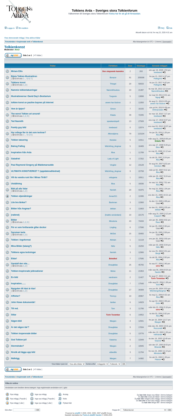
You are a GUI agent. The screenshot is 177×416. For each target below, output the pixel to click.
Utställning (16, 183)
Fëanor (158, 359)
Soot (158, 285)
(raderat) (15, 215)
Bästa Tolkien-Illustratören (24, 76)
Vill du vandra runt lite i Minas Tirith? (29, 177)
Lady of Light (113, 159)
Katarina (113, 340)
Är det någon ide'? (20, 327)
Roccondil (158, 328)
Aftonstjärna (113, 134)
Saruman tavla (18, 232)
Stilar (13, 315)
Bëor (158, 147)
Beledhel (113, 259)
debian (113, 209)
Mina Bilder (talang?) (21, 246)
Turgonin (113, 96)
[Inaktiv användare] (113, 215)
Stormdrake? (17, 346)
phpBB (77, 413)
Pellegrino (158, 79)
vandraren (113, 277)
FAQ (161, 28)
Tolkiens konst (18, 82)
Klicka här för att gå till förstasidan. (125, 13)
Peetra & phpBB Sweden (92, 415)
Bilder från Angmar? (21, 208)
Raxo (158, 222)
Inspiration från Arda (21, 152)
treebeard (158, 72)
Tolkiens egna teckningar (23, 252)
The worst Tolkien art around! (25, 114)
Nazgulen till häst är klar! (23, 288)
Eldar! (14, 258)
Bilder (14, 220)
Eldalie (158, 141)
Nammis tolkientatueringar (24, 90)
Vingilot (113, 165)
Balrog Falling (18, 146)
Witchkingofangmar (158, 291)
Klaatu (113, 115)
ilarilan (113, 302)
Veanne (158, 341)
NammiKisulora (113, 90)
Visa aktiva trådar (33, 38)
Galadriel (15, 158)
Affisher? (15, 296)
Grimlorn (157, 166)
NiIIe (113, 246)
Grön (158, 303)
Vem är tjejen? (18, 109)
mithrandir (158, 334)
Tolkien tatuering (19, 140)
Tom (113, 308)
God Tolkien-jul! (19, 339)
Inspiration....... (18, 283)
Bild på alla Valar (19, 188)
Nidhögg (15, 358)
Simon (113, 109)
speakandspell (113, 121)
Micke (113, 271)
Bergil (157, 253)
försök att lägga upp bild (23, 352)
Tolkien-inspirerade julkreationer (27, 271)
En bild (14, 277)
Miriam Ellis (17, 71)
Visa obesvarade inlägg (14, 38)
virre (158, 266)
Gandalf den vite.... (20, 263)
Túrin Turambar (158, 278)
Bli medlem (22, 28)
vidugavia (113, 177)
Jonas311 (113, 196)
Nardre (158, 272)
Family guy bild (18, 127)
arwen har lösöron (113, 102)
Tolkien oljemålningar (21, 196)
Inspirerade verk (23, 42)
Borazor (113, 77)
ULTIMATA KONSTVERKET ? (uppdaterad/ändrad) (35, 171)
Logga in (10, 28)
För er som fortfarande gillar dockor (28, 227)
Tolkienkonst (37, 42)
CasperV (158, 216)
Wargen (113, 321)
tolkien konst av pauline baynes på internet (32, 102)
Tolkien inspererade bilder (24, 333)
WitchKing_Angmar (113, 146)
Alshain (113, 240)
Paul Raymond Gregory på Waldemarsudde (32, 165)
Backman (113, 202)
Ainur (17, 50)
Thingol (113, 84)
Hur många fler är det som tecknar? (28, 132)
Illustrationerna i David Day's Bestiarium (31, 96)
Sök (169, 28)
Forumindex (10, 42)
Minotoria (113, 221)
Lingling (113, 227)
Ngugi (157, 97)
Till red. (14, 308)
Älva (158, 135)
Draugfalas (113, 265)
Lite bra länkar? (18, 202)
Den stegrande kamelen (113, 71)
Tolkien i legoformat (21, 240)
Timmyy (113, 296)
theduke (113, 140)
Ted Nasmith (17, 121)
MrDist (113, 234)
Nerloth (113, 190)
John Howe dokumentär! (23, 302)
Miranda (158, 347)
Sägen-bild (16, 321)
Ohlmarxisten (158, 110)
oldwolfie (113, 352)
